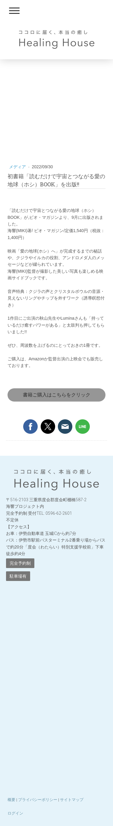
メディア (18, 166)
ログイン (15, 813)
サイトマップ (71, 799)
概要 (11, 799)
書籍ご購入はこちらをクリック (56, 394)
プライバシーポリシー (37, 799)
